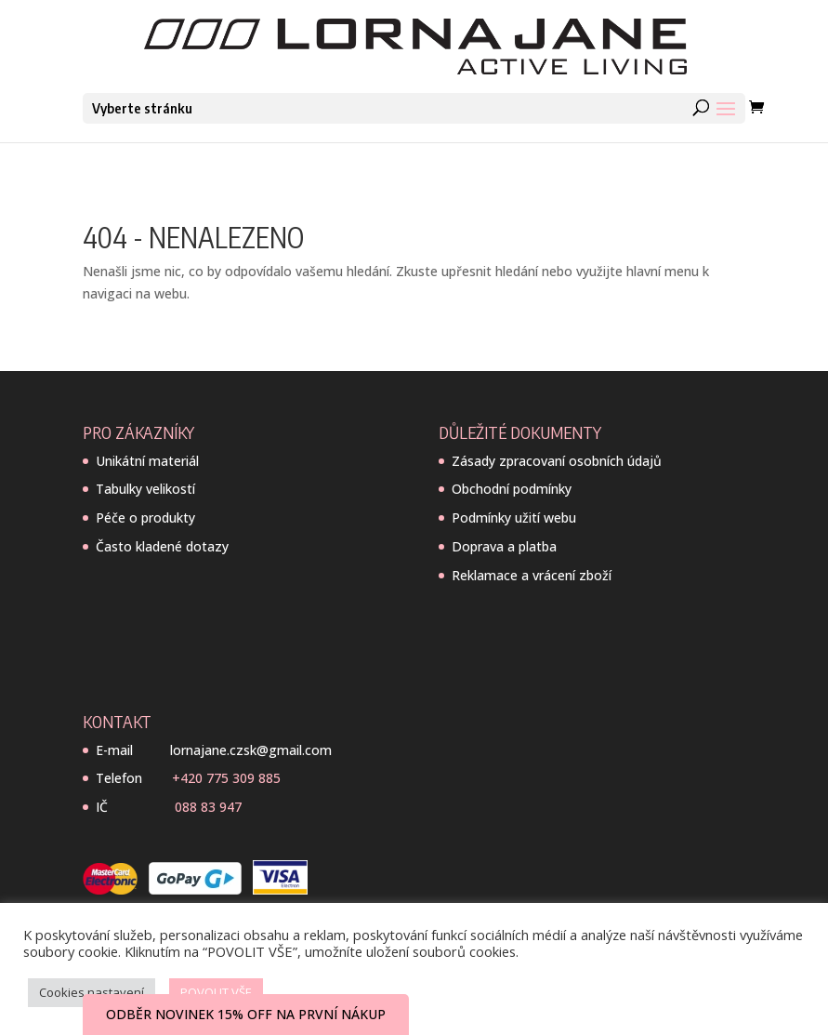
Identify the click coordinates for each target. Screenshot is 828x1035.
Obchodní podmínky (512, 489)
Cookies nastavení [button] (91, 992)
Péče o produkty (145, 517)
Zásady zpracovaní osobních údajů (557, 461)
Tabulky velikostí (145, 489)
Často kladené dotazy (162, 546)
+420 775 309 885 (226, 778)
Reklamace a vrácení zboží (531, 575)
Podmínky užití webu (514, 517)
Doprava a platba (504, 546)
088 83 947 (208, 807)
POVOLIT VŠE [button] (216, 992)
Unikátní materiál (147, 461)
